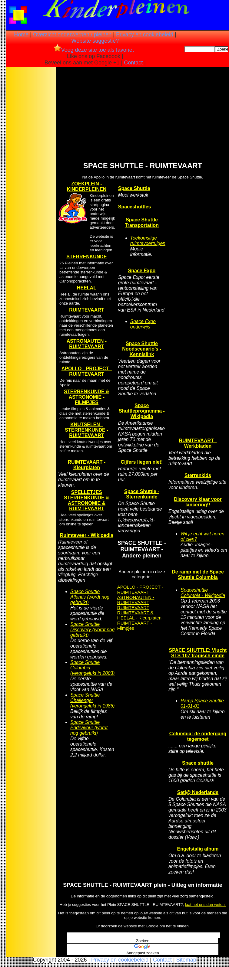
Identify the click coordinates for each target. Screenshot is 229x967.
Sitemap (186, 960)
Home (21, 34)
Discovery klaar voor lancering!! (197, 502)
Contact (133, 63)
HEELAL (86, 287)
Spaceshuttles (134, 206)
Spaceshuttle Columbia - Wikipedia (203, 592)
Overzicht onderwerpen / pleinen (72, 34)
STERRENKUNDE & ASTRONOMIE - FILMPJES (86, 397)
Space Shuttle (134, 188)
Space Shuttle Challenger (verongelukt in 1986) (92, 700)
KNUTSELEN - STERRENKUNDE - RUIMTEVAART (86, 430)
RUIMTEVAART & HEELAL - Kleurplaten (139, 615)
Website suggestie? (95, 41)
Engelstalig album (198, 848)
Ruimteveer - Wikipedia (86, 535)
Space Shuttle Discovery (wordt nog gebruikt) (92, 630)
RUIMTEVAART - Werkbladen (198, 443)
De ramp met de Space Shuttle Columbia (198, 574)
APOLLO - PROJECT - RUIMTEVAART (86, 371)
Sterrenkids (197, 475)
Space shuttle (198, 763)
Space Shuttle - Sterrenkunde (141, 494)
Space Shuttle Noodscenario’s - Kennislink (141, 349)
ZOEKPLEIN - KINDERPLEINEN (87, 186)
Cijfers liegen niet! (142, 462)
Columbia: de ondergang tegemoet (197, 736)
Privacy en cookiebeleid (144, 34)
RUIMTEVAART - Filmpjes (134, 625)
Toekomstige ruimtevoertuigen (147, 240)
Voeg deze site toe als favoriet (94, 50)
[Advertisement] (31, 163)
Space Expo (142, 270)
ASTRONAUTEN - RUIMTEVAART (87, 343)
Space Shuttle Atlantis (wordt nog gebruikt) (89, 597)
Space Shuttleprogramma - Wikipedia (142, 411)
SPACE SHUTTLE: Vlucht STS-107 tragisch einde (198, 653)
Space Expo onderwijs (143, 324)
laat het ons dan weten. (205, 904)
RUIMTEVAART (86, 309)
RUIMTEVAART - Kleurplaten (86, 464)
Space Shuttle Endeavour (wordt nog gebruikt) (89, 728)
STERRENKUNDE (86, 256)
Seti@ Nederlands (198, 792)
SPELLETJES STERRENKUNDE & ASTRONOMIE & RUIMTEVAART (86, 500)
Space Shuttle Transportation (142, 222)
